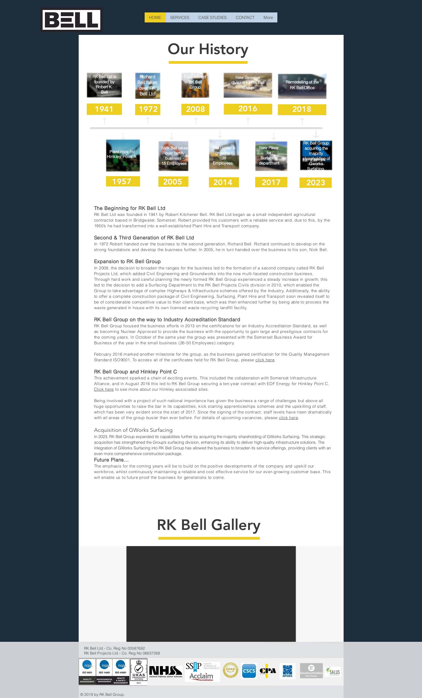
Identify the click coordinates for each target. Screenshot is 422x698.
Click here (104, 389)
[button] (211, 594)
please (248, 359)
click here (265, 359)
